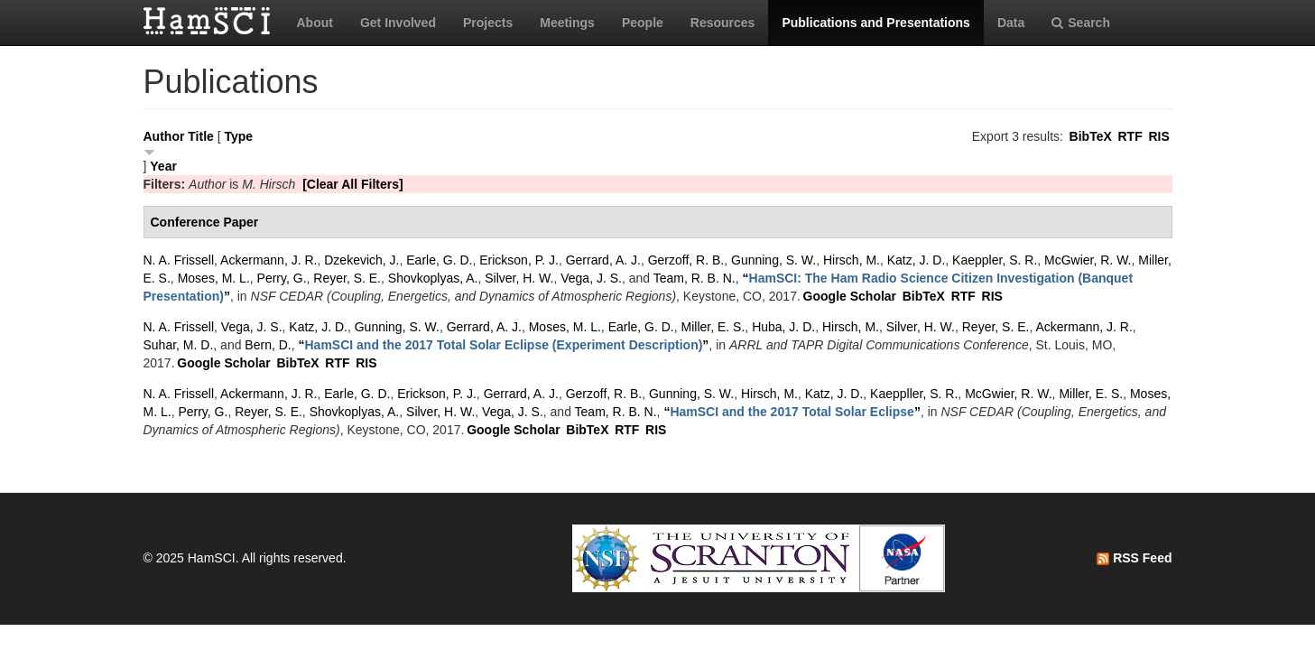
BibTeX (1091, 136)
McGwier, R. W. (1087, 260)
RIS (1158, 136)
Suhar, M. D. (179, 345)
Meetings (567, 22)
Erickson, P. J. (519, 260)
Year (163, 166)
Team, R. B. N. (694, 278)
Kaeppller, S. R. (914, 393)
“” (503, 345)
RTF (1129, 136)
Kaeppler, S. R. (994, 260)
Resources (722, 22)
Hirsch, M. (851, 260)
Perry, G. (282, 278)
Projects (488, 22)
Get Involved (398, 22)
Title (201, 136)
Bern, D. (268, 345)
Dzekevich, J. (361, 260)
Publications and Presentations (876, 22)
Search (1080, 22)
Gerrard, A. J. (603, 260)
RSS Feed (1134, 558)
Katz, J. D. (916, 260)
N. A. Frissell (179, 260)
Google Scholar (849, 296)
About (315, 22)
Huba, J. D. (783, 327)
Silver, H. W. (519, 278)
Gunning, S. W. (773, 260)
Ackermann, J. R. (268, 260)
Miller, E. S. (713, 327)
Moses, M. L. (214, 278)
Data (1010, 22)
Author (164, 136)
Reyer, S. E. (347, 278)
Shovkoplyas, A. (433, 278)
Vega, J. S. (591, 278)
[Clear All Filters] (352, 184)
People (642, 22)
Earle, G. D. (439, 260)
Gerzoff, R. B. (686, 260)
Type (238, 136)
